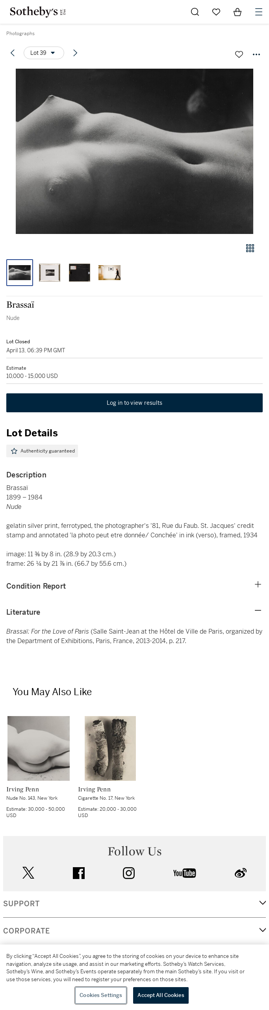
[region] (134, 977)
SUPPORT (21, 904)
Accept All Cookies (160, 995)
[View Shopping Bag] (237, 12)
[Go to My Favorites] (216, 12)
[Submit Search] (195, 12)
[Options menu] (44, 53)
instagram (129, 873)
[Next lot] (75, 53)
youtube (184, 873)
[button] (134, 151)
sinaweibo (241, 873)
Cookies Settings (101, 995)
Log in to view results (135, 402)
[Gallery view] (250, 248)
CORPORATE (26, 931)
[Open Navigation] (259, 12)
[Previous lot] (12, 53)
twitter (28, 873)
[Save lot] (239, 54)
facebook (79, 873)
